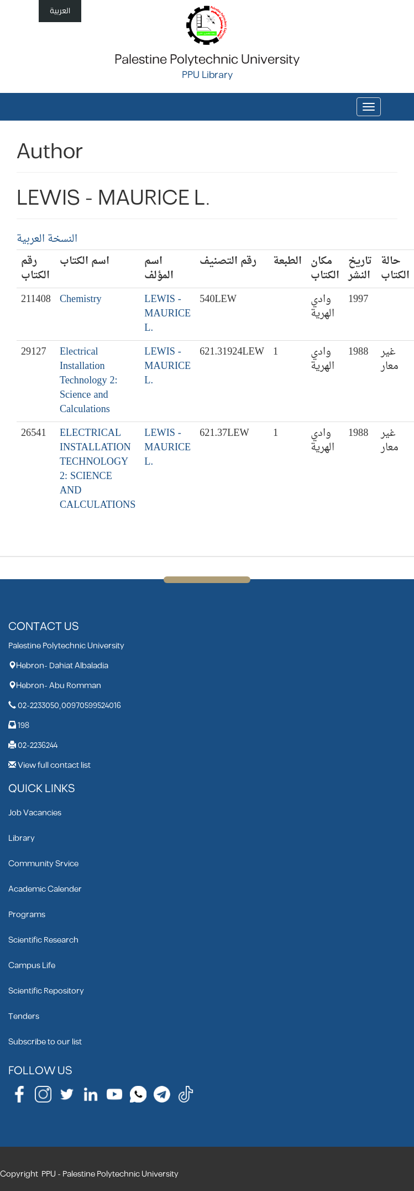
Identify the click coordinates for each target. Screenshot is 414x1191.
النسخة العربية (47, 239)
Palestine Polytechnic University (207, 60)
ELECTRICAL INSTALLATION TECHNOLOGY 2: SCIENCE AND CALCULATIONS (97, 469)
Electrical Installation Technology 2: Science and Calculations (89, 380)
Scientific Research (43, 940)
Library (21, 838)
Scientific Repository (46, 991)
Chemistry (81, 299)
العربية (60, 10)
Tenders (23, 1016)
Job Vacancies (34, 813)
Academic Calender (45, 889)
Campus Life (31, 965)
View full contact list (54, 765)
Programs (26, 914)
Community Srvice (43, 863)
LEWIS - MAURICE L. (167, 314)
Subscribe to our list (45, 1042)
